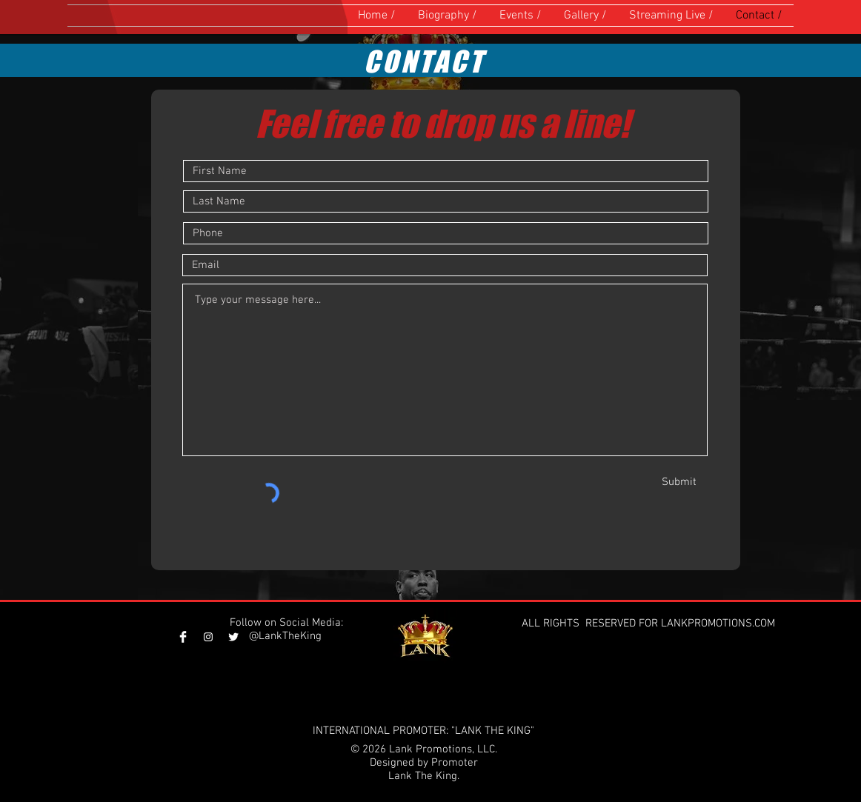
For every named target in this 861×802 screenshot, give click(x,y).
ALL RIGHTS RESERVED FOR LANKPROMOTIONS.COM (650, 623)
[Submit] (685, 482)
